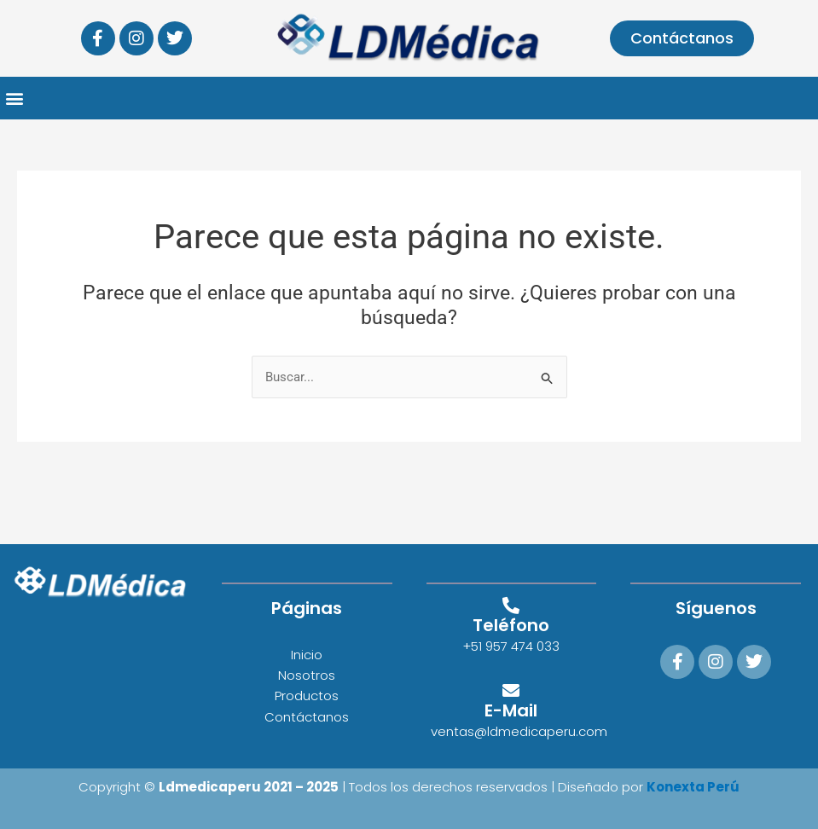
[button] (14, 98)
